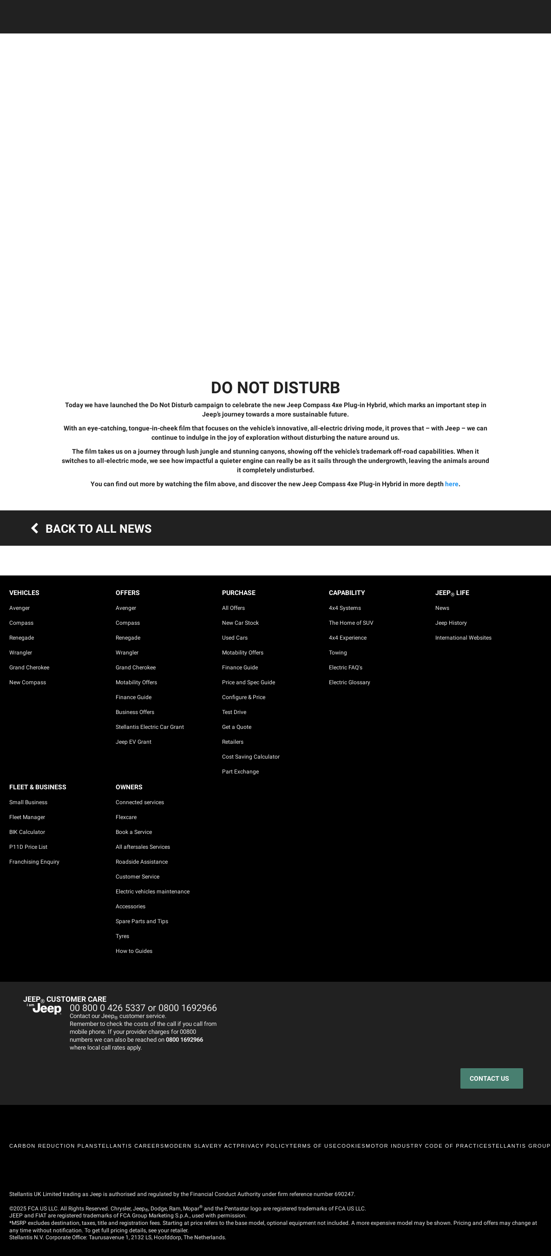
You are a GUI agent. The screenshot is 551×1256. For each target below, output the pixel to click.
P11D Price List (28, 847)
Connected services (140, 802)
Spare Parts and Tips (142, 921)
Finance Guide (133, 697)
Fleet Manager (27, 817)
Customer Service (137, 876)
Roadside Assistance (142, 862)
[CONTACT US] (491, 1078)
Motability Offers (136, 682)
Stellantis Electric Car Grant (150, 727)
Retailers (232, 742)
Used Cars (235, 638)
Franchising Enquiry (34, 862)
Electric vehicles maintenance (153, 891)
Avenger (19, 608)
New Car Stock (240, 623)
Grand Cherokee (29, 667)
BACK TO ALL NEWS (87, 528)
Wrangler (20, 652)
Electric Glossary (349, 682)
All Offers (233, 608)
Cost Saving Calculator (251, 757)
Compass (21, 623)
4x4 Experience (348, 638)
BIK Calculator (27, 832)
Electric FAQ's (345, 667)
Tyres (122, 936)
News (442, 608)
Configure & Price (243, 697)
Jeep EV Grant (133, 742)
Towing (338, 652)
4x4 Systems (345, 608)
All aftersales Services (143, 847)
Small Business (28, 802)
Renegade (21, 638)
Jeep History (451, 623)
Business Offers (135, 712)
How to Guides (134, 951)
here (452, 484)
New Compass (27, 682)
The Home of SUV (351, 623)
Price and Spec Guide (248, 682)
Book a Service (134, 832)
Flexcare (126, 817)
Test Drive (234, 712)
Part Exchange (240, 771)
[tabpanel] (275, 177)
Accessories (130, 906)
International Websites (463, 638)
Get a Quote (236, 727)
